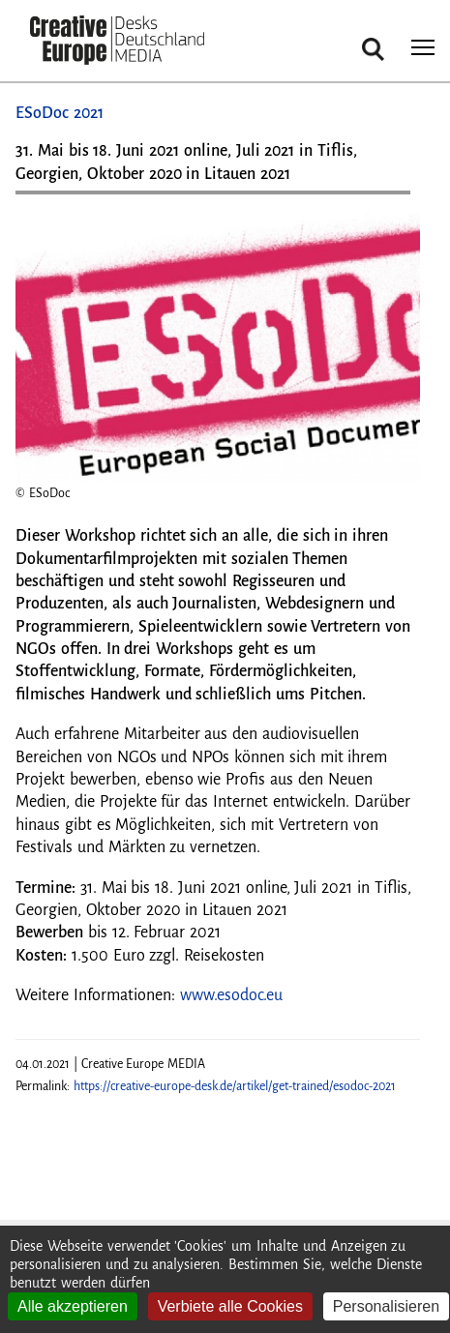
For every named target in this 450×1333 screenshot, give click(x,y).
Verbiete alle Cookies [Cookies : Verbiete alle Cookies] (230, 1306)
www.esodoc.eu (231, 995)
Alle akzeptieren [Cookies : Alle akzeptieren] (72, 1306)
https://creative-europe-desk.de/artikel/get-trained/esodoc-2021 (235, 1086)
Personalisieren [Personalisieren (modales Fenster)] (386, 1306)
